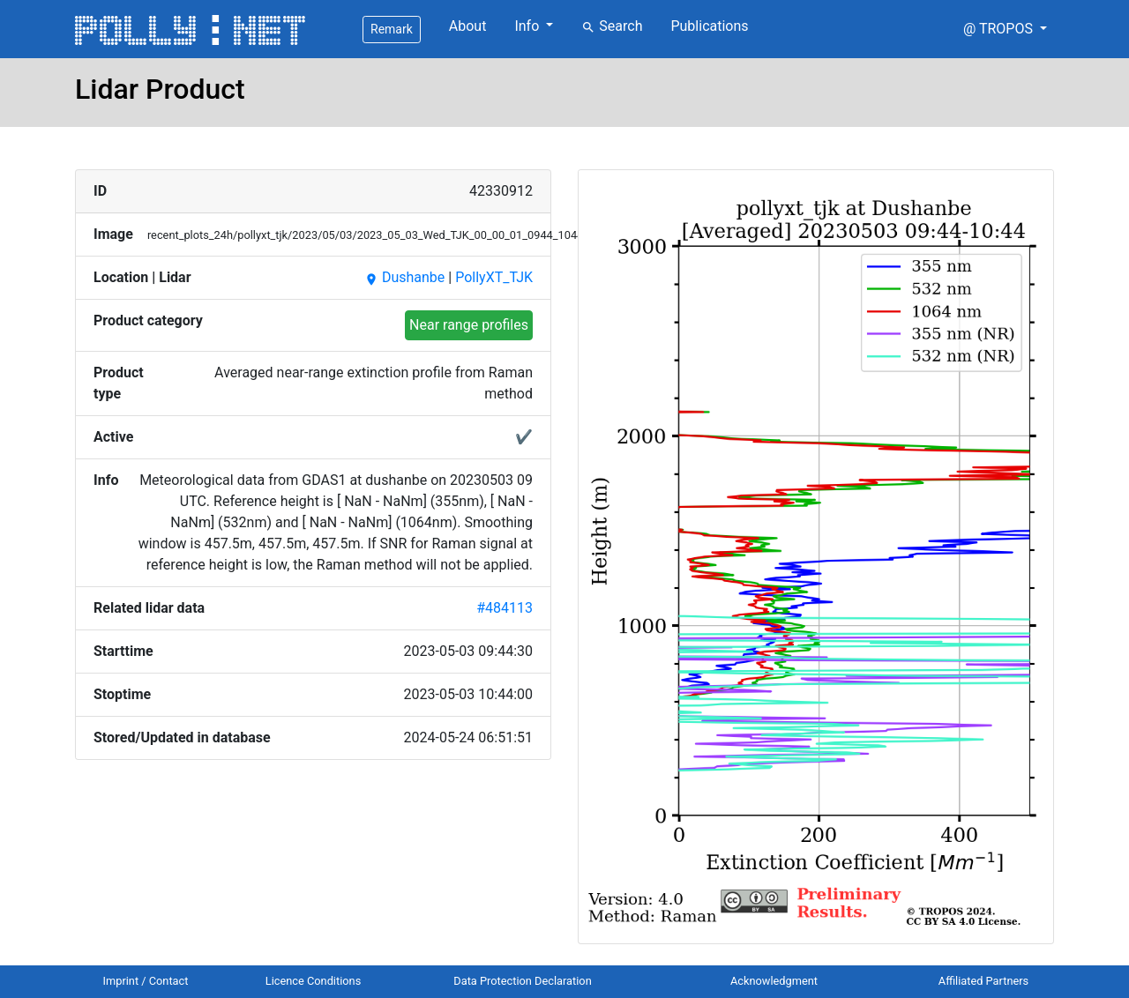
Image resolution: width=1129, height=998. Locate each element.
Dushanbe (404, 277)
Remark (391, 29)
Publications (709, 26)
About (468, 26)
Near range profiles (468, 325)
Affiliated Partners (983, 980)
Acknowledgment (774, 980)
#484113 (504, 608)
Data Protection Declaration (522, 980)
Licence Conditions (313, 980)
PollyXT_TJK (494, 277)
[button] (1005, 29)
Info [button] (528, 26)
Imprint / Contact (146, 980)
